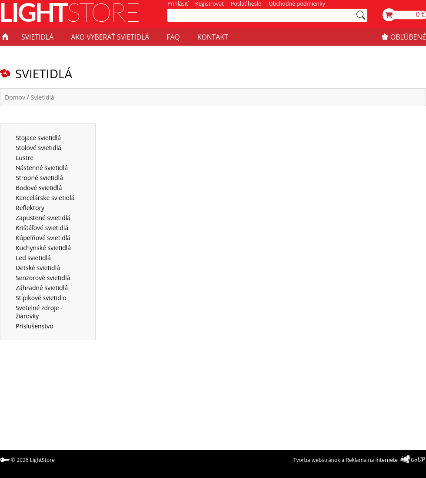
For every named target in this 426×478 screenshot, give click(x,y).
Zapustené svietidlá (43, 218)
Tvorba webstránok (316, 460)
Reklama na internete (372, 460)
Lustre (24, 158)
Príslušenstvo (34, 326)
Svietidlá (42, 97)
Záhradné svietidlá (42, 288)
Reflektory (30, 208)
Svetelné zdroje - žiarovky (39, 312)
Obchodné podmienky (297, 3)
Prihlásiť (177, 3)
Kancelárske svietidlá (45, 198)
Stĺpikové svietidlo (41, 298)
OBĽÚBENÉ (408, 37)
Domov (15, 97)
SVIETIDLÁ (37, 37)
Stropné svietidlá (39, 178)
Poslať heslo (246, 3)
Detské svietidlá (38, 268)
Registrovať (209, 3)
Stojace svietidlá (38, 138)
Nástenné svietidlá (42, 168)
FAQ (173, 37)
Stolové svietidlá (38, 148)
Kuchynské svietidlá (43, 248)
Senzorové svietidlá (43, 278)
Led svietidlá (33, 258)
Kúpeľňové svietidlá (43, 238)
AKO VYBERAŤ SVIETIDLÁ (110, 37)
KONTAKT (212, 37)
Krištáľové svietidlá (42, 228)
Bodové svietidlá (39, 188)
